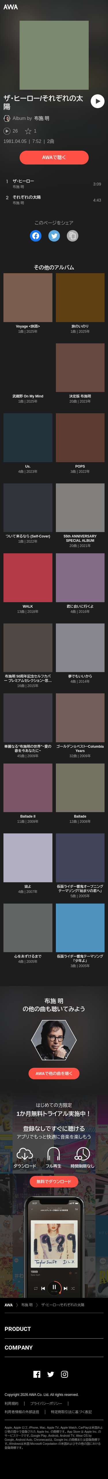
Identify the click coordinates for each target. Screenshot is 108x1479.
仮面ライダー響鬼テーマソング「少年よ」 (80, 958)
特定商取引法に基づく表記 (71, 1412)
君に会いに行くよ (80, 606)
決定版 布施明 (80, 396)
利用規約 (11, 1404)
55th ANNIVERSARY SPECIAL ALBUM (80, 538)
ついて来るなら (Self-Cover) (28, 536)
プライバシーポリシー (46, 1404)
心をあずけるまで (27, 956)
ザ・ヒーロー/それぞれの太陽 (62, 1305)
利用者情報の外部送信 (22, 1412)
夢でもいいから (80, 676)
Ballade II (27, 816)
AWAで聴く (54, 157)
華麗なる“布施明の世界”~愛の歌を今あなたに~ (27, 749)
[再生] (98, 101)
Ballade (80, 816)
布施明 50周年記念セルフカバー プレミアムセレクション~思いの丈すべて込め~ (28, 680)
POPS (80, 466)
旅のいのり (80, 326)
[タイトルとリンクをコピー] (72, 236)
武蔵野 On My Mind (27, 396)
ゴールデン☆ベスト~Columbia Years (80, 749)
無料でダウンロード (54, 1181)
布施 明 (41, 118)
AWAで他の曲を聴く (53, 1073)
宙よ (27, 887)
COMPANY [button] (19, 1347)
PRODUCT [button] (18, 1328)
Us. (28, 466)
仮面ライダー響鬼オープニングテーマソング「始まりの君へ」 (80, 889)
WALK (28, 606)
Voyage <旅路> (28, 326)
